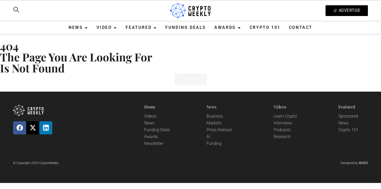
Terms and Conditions (251, 164)
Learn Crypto (285, 116)
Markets (213, 122)
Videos (150, 116)
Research (282, 136)
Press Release (219, 129)
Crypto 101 (348, 129)
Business (214, 116)
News (149, 122)
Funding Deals (157, 129)
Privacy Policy (127, 164)
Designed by (354, 163)
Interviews (283, 122)
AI (208, 136)
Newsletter (153, 143)
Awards (151, 136)
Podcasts (282, 129)
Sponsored (348, 116)
